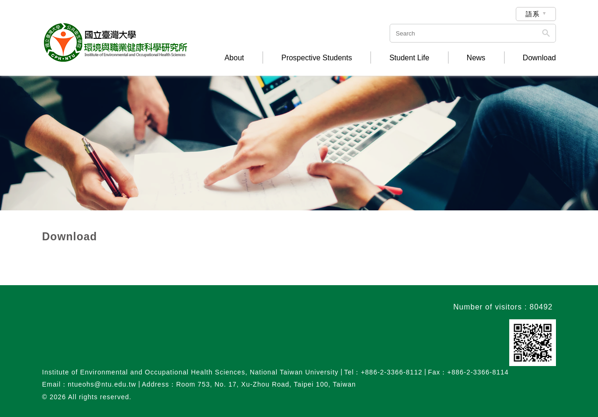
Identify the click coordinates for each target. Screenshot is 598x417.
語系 (533, 14)
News (476, 58)
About (234, 58)
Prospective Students (316, 58)
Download (539, 58)
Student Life (409, 58)
